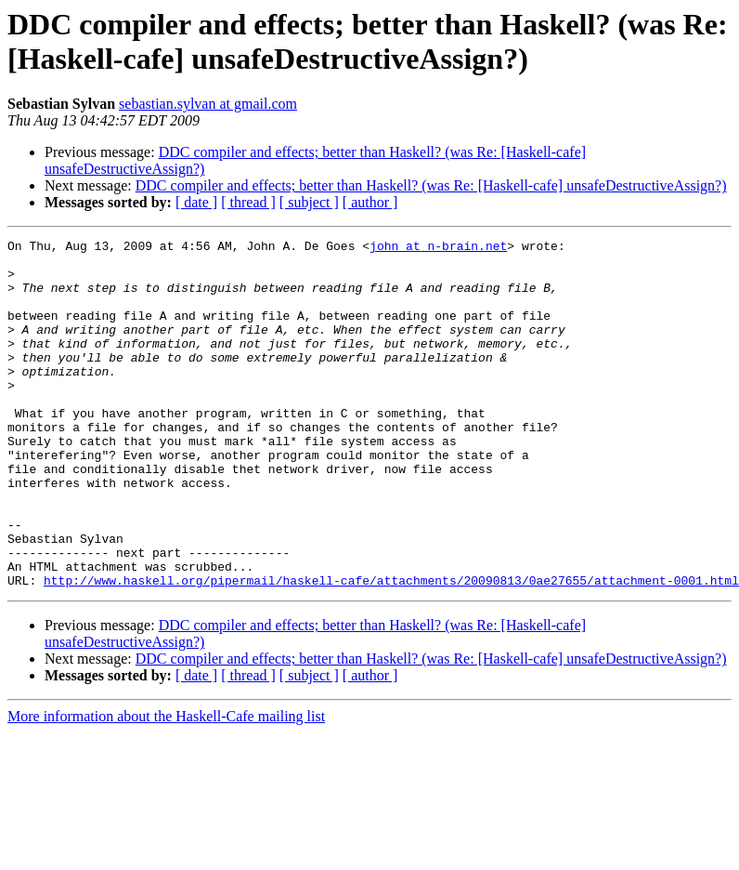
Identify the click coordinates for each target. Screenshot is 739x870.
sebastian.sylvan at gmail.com (208, 104)
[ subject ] (309, 202)
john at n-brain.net (438, 248)
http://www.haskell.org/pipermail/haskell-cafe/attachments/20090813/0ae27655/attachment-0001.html (391, 649)
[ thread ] (248, 202)
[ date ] (196, 202)
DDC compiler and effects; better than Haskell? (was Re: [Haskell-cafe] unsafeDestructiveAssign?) (431, 185)
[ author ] (370, 202)
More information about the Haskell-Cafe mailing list (166, 786)
